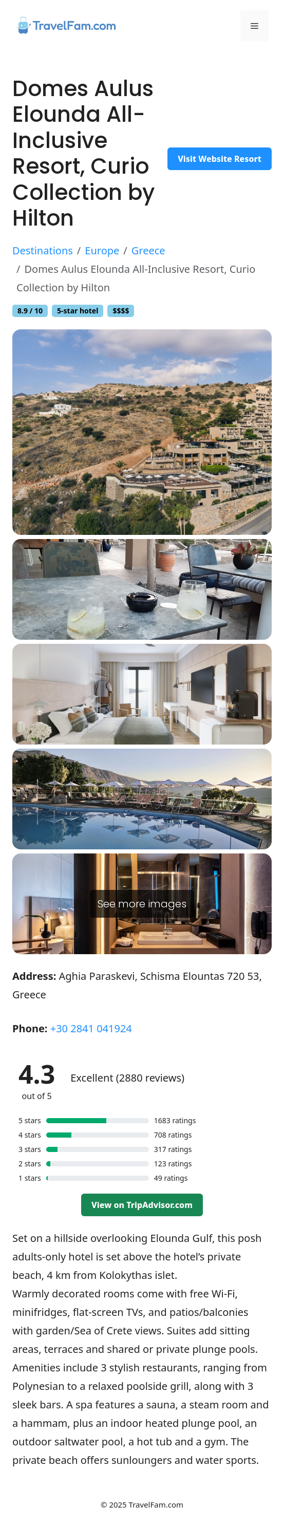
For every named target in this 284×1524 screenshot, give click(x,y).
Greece (148, 250)
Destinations (42, 250)
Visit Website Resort (219, 158)
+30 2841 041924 (91, 1028)
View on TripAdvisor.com (142, 1205)
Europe (102, 250)
